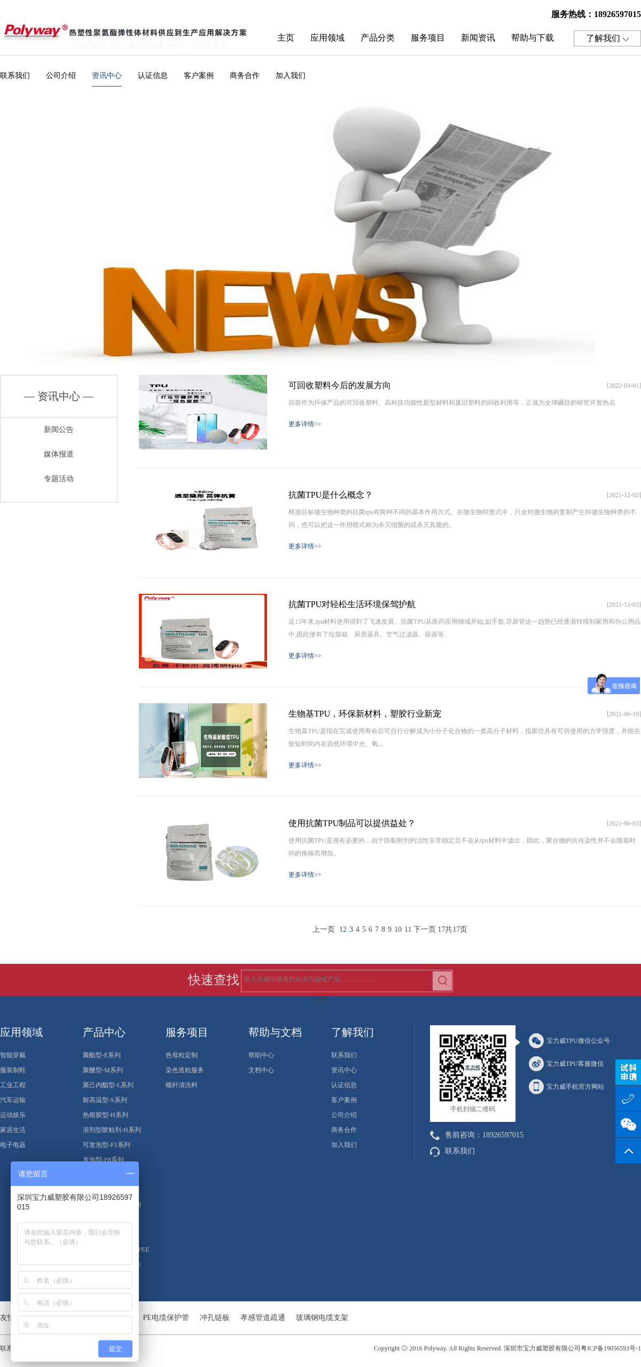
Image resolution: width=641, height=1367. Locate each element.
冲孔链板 (215, 1318)
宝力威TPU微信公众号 (569, 1040)
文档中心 (261, 1070)
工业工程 (13, 1085)
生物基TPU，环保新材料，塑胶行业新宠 (364, 713)
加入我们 (291, 76)
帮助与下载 (532, 37)
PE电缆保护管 (166, 1318)
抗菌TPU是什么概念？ (330, 494)
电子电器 (13, 1145)
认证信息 (153, 76)
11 (407, 929)
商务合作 (245, 76)
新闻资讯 (478, 37)
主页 (285, 37)
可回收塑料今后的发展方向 (339, 385)
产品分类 (378, 37)
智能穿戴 (13, 1055)
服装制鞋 (13, 1070)
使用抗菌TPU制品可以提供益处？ (352, 823)
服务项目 (428, 37)
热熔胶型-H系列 (105, 1115)
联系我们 (15, 76)
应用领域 (327, 37)
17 (441, 929)
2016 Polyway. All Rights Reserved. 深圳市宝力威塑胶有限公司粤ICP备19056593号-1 (525, 1348)
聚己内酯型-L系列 (108, 1085)
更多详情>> (305, 424)
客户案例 (199, 76)
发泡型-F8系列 (103, 1160)
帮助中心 (261, 1055)
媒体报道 (59, 454)
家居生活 (13, 1130)
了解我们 (607, 38)
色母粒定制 (182, 1055)
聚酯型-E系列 (102, 1055)
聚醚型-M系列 (103, 1070)
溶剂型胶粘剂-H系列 (112, 1130)
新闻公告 (59, 430)
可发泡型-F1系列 (106, 1145)
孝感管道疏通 (262, 1318)
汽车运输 (13, 1100)
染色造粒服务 (185, 1070)
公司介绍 (61, 76)
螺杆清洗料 (182, 1085)
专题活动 (59, 479)
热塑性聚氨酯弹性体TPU (128, 35)
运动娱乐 (13, 1115)
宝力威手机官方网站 (566, 1086)
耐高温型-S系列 (105, 1100)
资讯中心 (107, 79)
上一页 (323, 929)
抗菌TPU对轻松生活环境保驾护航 (352, 604)
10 (398, 929)
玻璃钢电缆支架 (322, 1318)
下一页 (424, 929)
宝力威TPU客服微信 (566, 1063)
